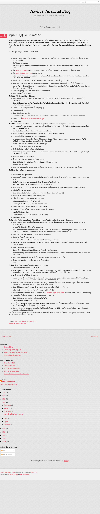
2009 (4, 442)
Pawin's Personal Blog (50, 11)
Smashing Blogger (13, 475)
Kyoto (20, 321)
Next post (95, 336)
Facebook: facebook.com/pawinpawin (16, 374)
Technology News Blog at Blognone (15, 352)
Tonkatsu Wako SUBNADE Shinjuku (33, 119)
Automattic (34, 472)
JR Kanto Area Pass (22, 70)
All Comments (6, 454)
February (7, 425)
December (7, 405)
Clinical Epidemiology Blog (13, 350)
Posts (3, 450)
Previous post (6, 336)
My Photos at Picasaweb (12, 368)
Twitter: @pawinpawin (11, 371)
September (8, 411)
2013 (4, 429)
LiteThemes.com (25, 475)
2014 (4, 402)
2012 (4, 432)
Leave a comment (21, 323)
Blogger (66, 461)
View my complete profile (8, 384)
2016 (4, 396)
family (16, 321)
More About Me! (9, 363)
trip (35, 321)
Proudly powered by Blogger (8, 472)
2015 (4, 399)
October (7, 408)
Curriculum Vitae (9, 366)
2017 (4, 392)
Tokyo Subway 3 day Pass (24, 73)
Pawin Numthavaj (8, 381)
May (6, 418)
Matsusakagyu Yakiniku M (56, 293)
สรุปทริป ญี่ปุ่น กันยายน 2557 (25, 35)
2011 (4, 435)
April (6, 421)
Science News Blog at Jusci (12, 355)
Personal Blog (8, 347)
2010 (4, 438)
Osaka (24, 321)
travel (32, 321)
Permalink (12, 323)
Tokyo (28, 321)
